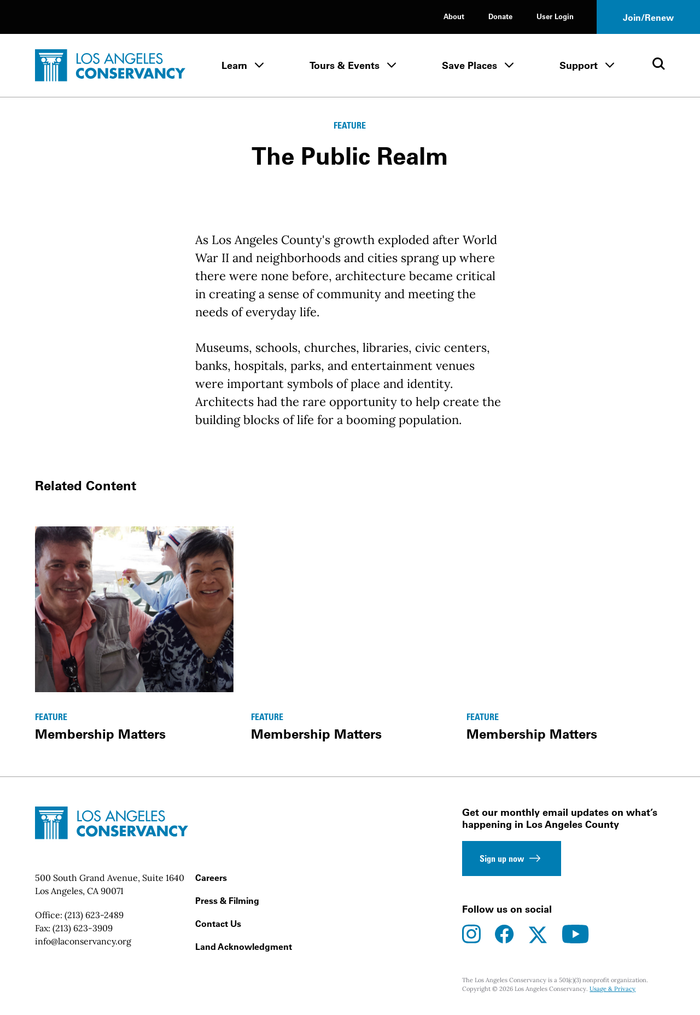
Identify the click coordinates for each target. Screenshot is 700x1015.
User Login (555, 16)
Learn (234, 65)
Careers (211, 877)
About (454, 16)
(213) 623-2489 (94, 914)
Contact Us (218, 923)
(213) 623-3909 (82, 928)
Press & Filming (227, 900)
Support (578, 65)
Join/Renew (648, 17)
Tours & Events (345, 65)
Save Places (469, 65)
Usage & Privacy (612, 989)
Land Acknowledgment (243, 946)
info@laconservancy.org (83, 941)
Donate (500, 16)
